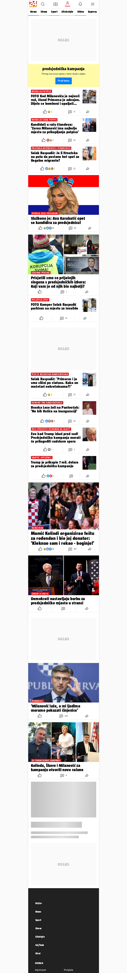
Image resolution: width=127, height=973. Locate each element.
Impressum (40, 970)
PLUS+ (38, 903)
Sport (54, 11)
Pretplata (68, 970)
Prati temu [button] (63, 80)
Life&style (67, 11)
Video (80, 11)
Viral (38, 953)
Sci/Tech (39, 945)
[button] (42, 4)
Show (44, 11)
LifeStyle (40, 936)
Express (92, 11)
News (33, 11)
